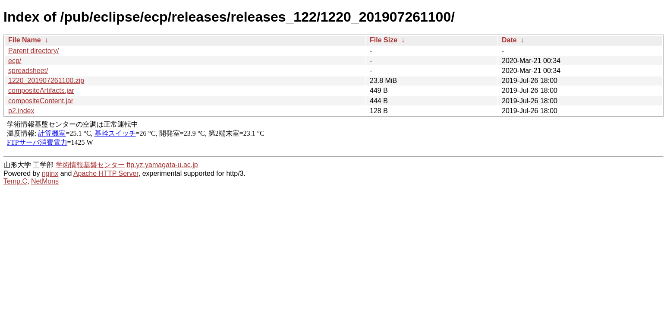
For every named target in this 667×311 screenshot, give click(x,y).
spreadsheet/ (28, 70)
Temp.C (15, 181)
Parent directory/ (33, 50)
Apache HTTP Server (105, 173)
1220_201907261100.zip (46, 80)
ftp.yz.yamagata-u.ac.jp (162, 164)
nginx (50, 173)
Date (509, 40)
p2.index (21, 110)
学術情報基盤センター (90, 164)
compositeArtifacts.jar (41, 90)
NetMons (45, 181)
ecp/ (14, 60)
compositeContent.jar (40, 101)
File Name (24, 40)
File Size (383, 40)
